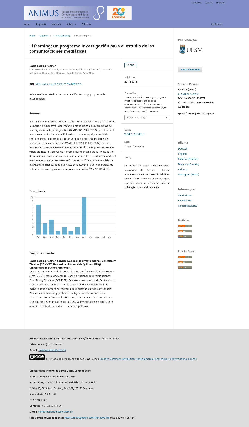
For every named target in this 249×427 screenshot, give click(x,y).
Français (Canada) (188, 164)
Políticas (86, 24)
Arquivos (41, 24)
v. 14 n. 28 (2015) (61, 35)
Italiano (182, 169)
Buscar (216, 24)
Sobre (70, 24)
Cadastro (196, 2)
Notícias (56, 24)
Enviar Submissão (190, 69)
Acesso (208, 2)
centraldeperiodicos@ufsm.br (55, 411)
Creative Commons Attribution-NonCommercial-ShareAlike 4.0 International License (148, 359)
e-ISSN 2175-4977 (188, 93)
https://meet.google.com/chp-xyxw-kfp (87, 417)
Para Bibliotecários (187, 205)
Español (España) (188, 159)
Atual (27, 24)
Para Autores (184, 200)
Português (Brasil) (188, 174)
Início (32, 35)
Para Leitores (185, 195)
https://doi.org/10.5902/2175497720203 (58, 84)
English (182, 153)
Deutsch (183, 148)
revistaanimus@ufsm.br (52, 350)
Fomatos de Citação (137, 117)
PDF (131, 65)
